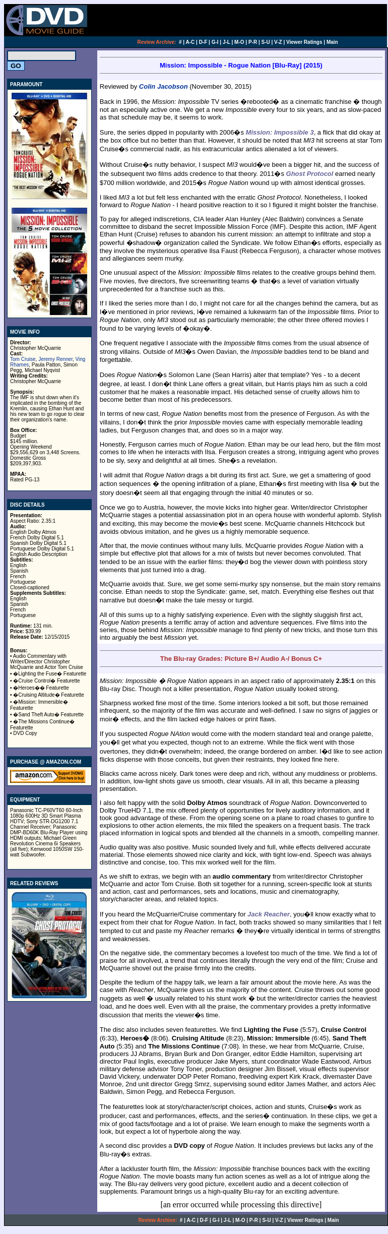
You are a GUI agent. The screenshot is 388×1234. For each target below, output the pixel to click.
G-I (215, 42)
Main (332, 42)
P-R (252, 42)
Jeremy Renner (55, 359)
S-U (266, 42)
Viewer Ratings (304, 42)
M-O (239, 42)
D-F (203, 42)
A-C (190, 42)
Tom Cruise (23, 359)
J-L (226, 42)
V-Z (278, 42)
